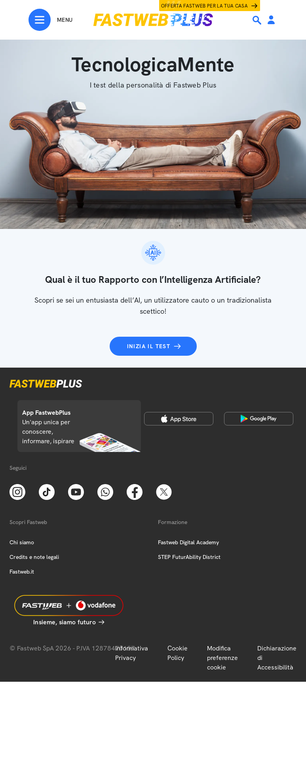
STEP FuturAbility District (189, 557)
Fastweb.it (22, 571)
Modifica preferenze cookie (222, 657)
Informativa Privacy (131, 653)
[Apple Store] (178, 418)
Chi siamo (22, 542)
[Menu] (50, 20)
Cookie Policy (177, 653)
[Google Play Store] (258, 418)
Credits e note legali (34, 557)
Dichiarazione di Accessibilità (276, 657)
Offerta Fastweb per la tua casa (204, 6)
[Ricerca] (258, 20)
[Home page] (153, 19)
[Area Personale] (271, 20)
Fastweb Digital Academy (188, 542)
